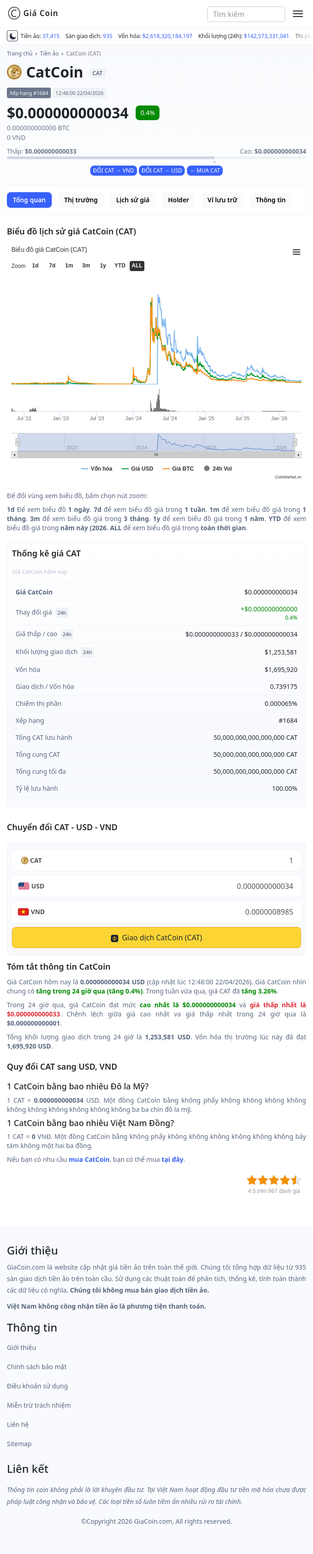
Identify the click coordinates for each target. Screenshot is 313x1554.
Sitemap (19, 1443)
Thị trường (81, 199)
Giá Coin (32, 13)
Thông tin (271, 199)
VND (38, 911)
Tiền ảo (49, 53)
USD (37, 886)
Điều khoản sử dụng (37, 1386)
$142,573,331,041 (266, 36)
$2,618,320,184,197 (167, 36)
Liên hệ (18, 1424)
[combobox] (246, 14)
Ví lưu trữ (222, 199)
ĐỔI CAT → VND (113, 170)
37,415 (51, 36)
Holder (178, 199)
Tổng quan (29, 199)
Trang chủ (20, 53)
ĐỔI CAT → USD (162, 170)
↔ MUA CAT (205, 170)
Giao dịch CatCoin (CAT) (156, 937)
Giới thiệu (21, 1347)
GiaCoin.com (153, 1521)
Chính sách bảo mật (36, 1366)
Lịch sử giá (132, 199)
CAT (36, 860)
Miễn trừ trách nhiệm (39, 1405)
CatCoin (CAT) (83, 53)
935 (108, 36)
